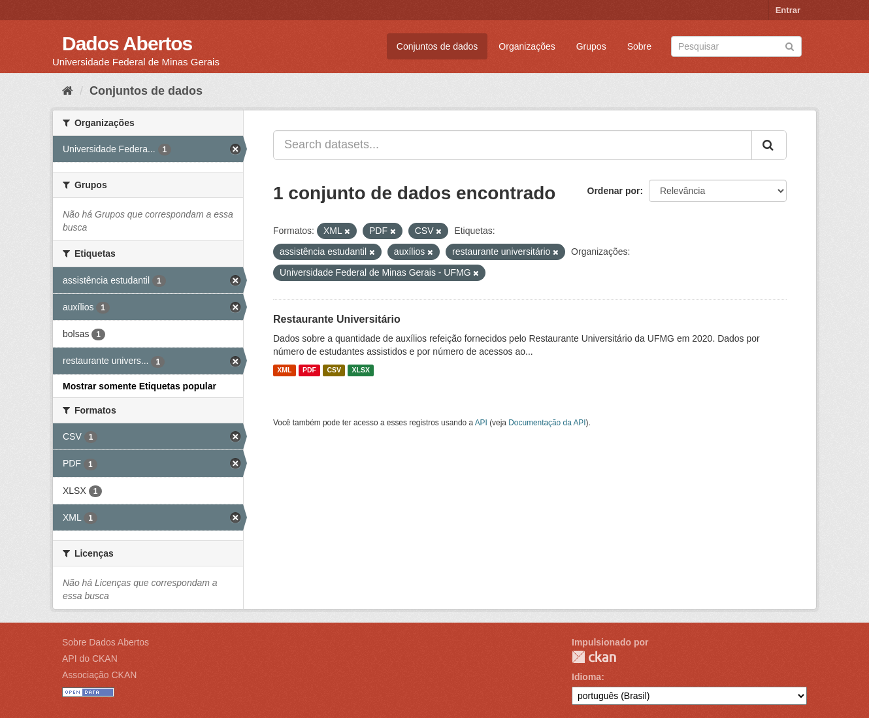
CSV (334, 370)
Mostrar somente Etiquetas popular (139, 386)
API (481, 422)
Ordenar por (613, 191)
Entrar (788, 10)
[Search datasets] (736, 46)
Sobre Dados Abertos (105, 642)
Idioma (586, 677)
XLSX (361, 370)
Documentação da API (546, 422)
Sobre (639, 46)
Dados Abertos (127, 43)
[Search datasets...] (512, 145)
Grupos (591, 46)
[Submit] (789, 45)
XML (284, 370)
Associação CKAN (99, 675)
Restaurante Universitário (337, 319)
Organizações (527, 46)
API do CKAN (90, 658)
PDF (309, 370)
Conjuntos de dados (437, 46)
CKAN (594, 657)
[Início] (67, 90)
